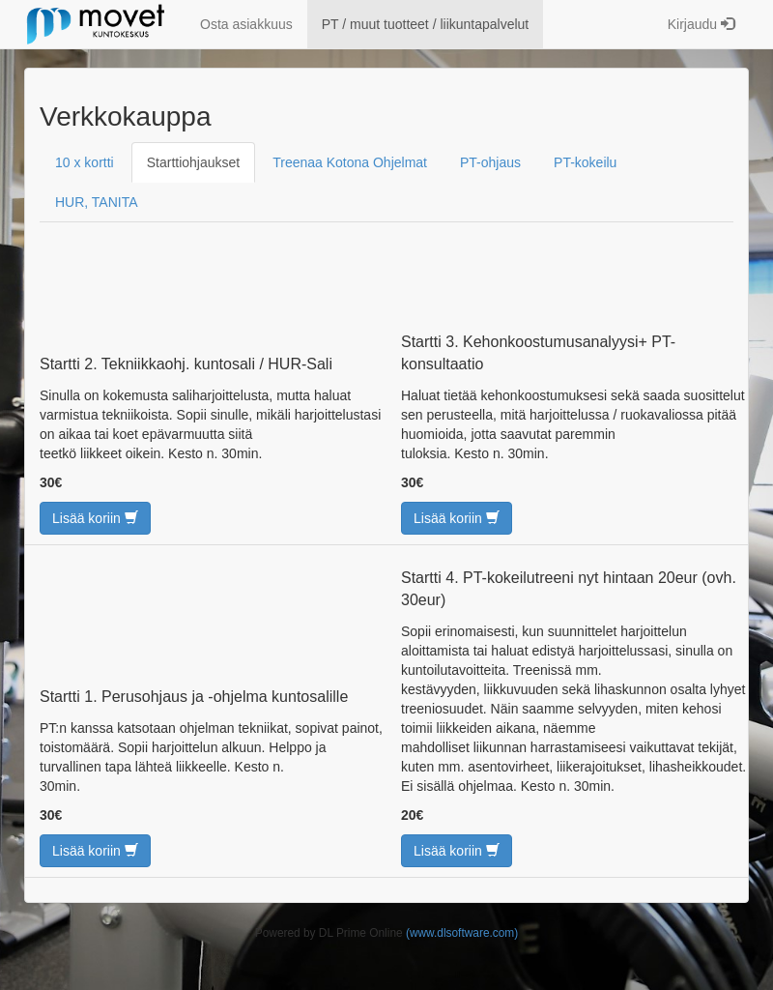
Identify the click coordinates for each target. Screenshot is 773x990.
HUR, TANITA (96, 202)
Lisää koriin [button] (95, 518)
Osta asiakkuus (246, 24)
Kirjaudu (701, 24)
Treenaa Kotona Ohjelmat (349, 162)
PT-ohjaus (490, 162)
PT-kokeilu (585, 162)
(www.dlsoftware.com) (462, 933)
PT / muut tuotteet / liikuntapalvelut (426, 24)
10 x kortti (84, 162)
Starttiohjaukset (194, 162)
